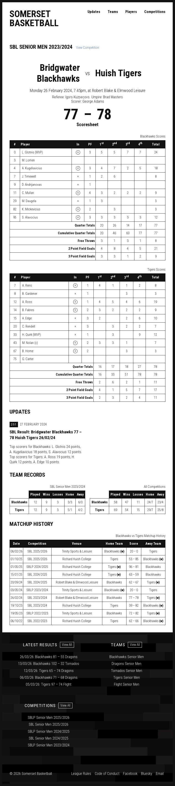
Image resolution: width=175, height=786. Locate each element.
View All (67, 645)
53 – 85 (134, 559)
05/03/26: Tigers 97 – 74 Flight (48, 684)
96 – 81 (134, 567)
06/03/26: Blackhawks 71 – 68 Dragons (48, 677)
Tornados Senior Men (126, 671)
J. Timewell (29, 176)
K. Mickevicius (31, 209)
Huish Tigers (118, 73)
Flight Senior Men (126, 684)
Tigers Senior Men (126, 677)
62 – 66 (134, 621)
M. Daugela (29, 201)
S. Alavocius (30, 217)
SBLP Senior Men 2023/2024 (48, 745)
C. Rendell (28, 326)
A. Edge (27, 318)
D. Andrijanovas (32, 185)
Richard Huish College (76, 559)
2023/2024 (37, 590)
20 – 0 (134, 551)
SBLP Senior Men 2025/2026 (48, 717)
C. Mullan (28, 193)
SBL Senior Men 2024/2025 (48, 738)
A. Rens (27, 285)
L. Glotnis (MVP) (32, 152)
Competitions (154, 12)
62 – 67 (134, 582)
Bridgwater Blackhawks (58, 73)
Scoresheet (87, 124)
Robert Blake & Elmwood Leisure (77, 582)
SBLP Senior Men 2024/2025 (48, 731)
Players (131, 12)
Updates (94, 12)
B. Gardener (29, 294)
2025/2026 (37, 551)
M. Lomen (28, 160)
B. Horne (27, 351)
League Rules (81, 773)
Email (160, 773)
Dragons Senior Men (126, 663)
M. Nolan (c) (30, 343)
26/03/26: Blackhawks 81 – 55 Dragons (48, 657)
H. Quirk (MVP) (31, 335)
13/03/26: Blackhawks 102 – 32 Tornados (48, 663)
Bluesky (146, 773)
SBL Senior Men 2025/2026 (48, 724)
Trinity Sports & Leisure (77, 551)
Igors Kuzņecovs (77, 97)
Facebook (130, 773)
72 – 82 (134, 613)
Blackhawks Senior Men (126, 657)
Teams (113, 12)
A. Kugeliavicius (32, 168)
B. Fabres (28, 310)
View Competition (87, 48)
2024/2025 (37, 567)
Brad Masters (113, 97)
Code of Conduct (107, 773)
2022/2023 (37, 613)
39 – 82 (134, 606)
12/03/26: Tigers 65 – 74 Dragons (49, 671)
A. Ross (27, 302)
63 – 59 (134, 575)
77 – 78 (134, 598)
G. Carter (27, 359)
